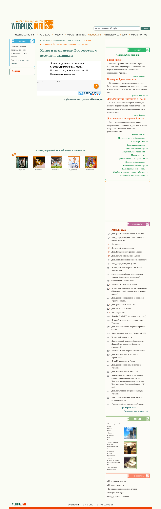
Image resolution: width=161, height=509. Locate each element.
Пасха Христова (118, 312)
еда (108, 437)
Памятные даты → (139, 155)
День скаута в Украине (121, 308)
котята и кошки (112, 442)
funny (109, 465)
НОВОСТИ (57, 35)
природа (110, 451)
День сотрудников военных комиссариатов (129, 260)
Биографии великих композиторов (122, 489)
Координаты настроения (118, 497)
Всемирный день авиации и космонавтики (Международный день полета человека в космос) (129, 291)
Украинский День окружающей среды (127, 404)
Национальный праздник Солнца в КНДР (129, 333)
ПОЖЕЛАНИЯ (95, 35)
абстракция (111, 469)
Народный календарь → (137, 148)
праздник (110, 449)
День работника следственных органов (127, 233)
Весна (109, 428)
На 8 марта (74, 40)
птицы (109, 453)
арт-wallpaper (112, 467)
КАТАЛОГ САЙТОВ (138, 35)
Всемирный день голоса (121, 337)
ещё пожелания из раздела (84, 99)
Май (133, 408)
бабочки (110, 435)
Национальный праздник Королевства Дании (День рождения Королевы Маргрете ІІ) (127, 344)
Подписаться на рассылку (136, 411)
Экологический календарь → (135, 165)
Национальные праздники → (135, 152)
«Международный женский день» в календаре (60, 150)
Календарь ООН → (139, 141)
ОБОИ (123, 35)
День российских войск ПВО (123, 304)
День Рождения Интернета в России (126, 252)
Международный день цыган (123, 264)
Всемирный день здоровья (122, 248)
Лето (109, 431)
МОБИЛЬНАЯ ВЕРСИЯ (24, 35)
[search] (117, 28)
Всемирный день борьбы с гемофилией (128, 351)
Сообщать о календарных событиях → (130, 172)
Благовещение (117, 244)
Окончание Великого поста (122, 281)
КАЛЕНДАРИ (72, 505)
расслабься (111, 455)
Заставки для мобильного (116, 424)
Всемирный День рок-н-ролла (124, 285)
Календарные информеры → (135, 169)
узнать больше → (140, 76)
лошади (110, 444)
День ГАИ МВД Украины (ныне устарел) (128, 316)
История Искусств (115, 485)
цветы (109, 458)
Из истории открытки (116, 481)
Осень (109, 433)
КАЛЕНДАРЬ (43, 35)
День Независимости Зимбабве (124, 371)
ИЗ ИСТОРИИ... (111, 35)
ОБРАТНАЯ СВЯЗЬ (104, 505)
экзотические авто (113, 462)
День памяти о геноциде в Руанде (125, 256)
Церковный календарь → (136, 162)
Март (122, 408)
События (45, 40)
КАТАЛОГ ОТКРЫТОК (75, 35)
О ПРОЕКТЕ (87, 505)
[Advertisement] (80, 9)
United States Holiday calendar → (133, 175)
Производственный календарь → (133, 138)
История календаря (116, 493)
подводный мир (113, 446)
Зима (109, 426)
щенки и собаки (113, 460)
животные (111, 440)
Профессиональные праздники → (133, 158)
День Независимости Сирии (123, 361)
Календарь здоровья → (137, 145)
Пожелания (59, 40)
